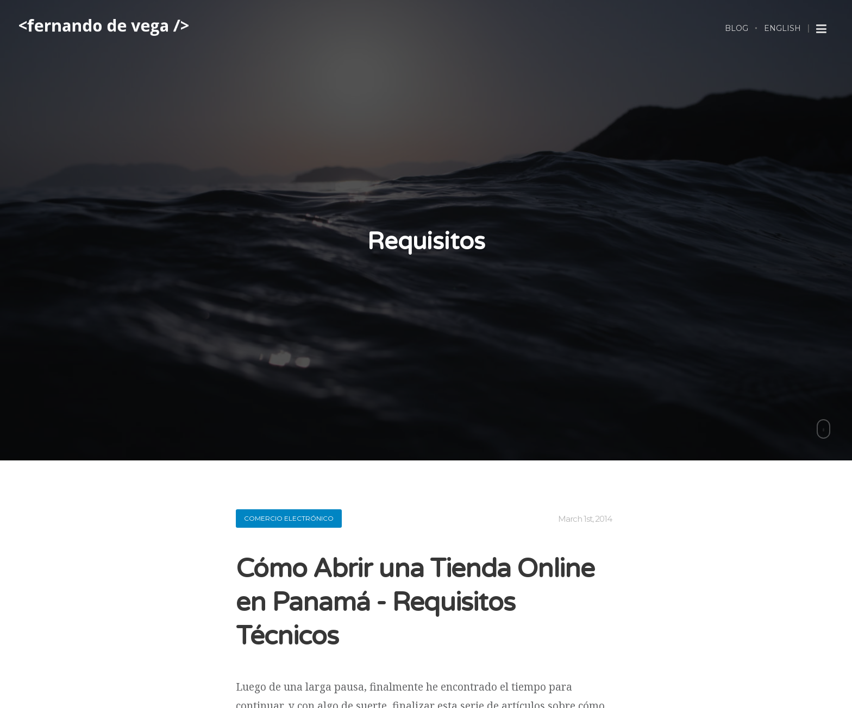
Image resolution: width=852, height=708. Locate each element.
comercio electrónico (289, 518)
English (782, 28)
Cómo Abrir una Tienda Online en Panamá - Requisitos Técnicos (415, 602)
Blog (736, 28)
